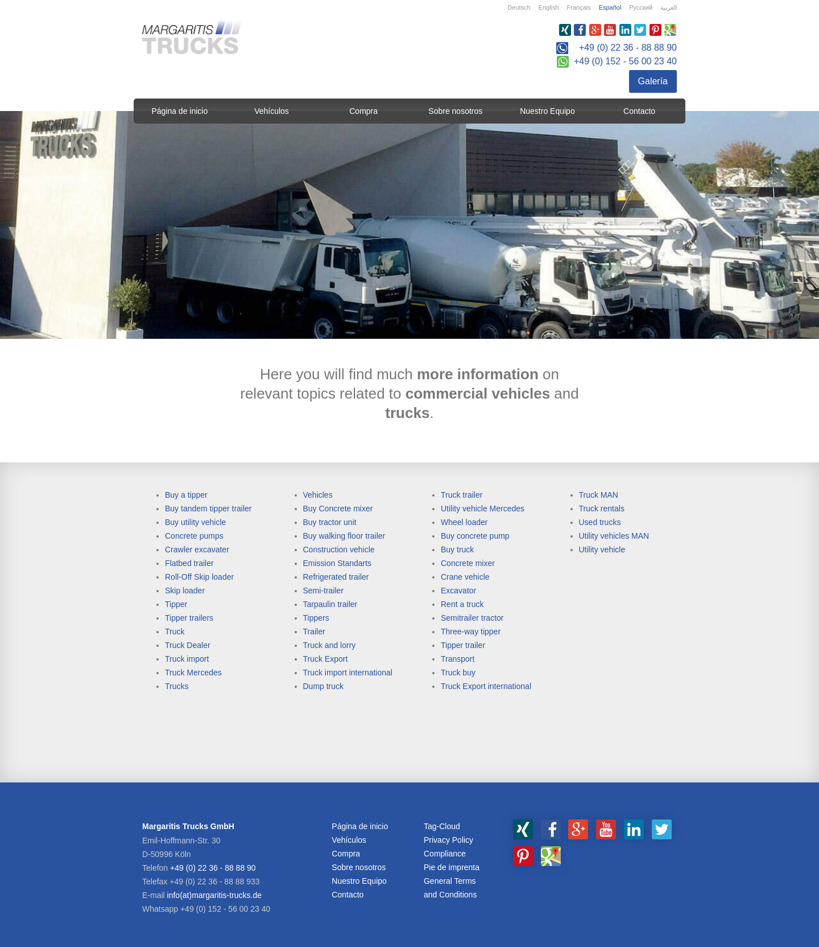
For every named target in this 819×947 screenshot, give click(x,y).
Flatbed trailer (189, 563)
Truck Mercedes (193, 672)
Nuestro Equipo (547, 111)
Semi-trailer (323, 590)
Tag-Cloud (442, 826)
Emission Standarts (337, 563)
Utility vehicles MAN (614, 535)
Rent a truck (462, 604)
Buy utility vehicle (195, 522)
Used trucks (600, 522)
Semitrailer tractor (472, 617)
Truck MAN (598, 494)
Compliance (445, 853)
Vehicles (318, 494)
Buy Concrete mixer (338, 508)
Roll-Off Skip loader (199, 576)
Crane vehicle (465, 576)
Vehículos (271, 111)
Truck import (187, 658)
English (549, 7)
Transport (457, 658)
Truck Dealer (187, 645)
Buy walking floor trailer (344, 535)
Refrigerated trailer (336, 576)
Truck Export (325, 658)
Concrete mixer (468, 563)
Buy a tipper (186, 494)
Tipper (176, 604)
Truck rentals (601, 508)
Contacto (639, 111)
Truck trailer (461, 494)
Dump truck (323, 686)
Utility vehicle (602, 549)
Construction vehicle (339, 549)
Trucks (176, 686)
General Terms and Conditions (450, 887)
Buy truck (457, 549)
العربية (668, 7)
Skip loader (185, 590)
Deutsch (518, 7)
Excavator (458, 590)
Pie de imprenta (451, 867)
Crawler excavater (197, 549)
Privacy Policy (448, 839)
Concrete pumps (194, 535)
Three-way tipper (470, 631)
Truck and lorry (329, 645)
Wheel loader (464, 522)
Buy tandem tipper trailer (208, 508)
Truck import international (347, 672)
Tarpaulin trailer (330, 604)
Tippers (316, 617)
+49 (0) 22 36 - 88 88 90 (628, 47)
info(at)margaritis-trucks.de (214, 895)
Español (610, 7)
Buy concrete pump (475, 535)
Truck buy (458, 672)
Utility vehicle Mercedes (482, 508)
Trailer (314, 631)
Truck (174, 631)
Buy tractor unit (330, 522)
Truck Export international (486, 686)
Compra (363, 111)
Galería (653, 81)
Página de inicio (179, 111)
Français (579, 7)
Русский (640, 7)
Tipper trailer (463, 645)
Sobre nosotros (455, 111)
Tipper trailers (189, 617)
